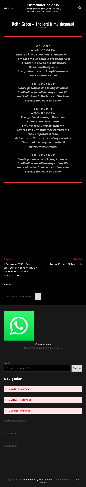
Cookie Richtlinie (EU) (15, 420)
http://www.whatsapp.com (36, 347)
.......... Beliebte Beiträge (19, 410)
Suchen (8, 363)
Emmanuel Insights (43, 5)
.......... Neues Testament (19, 399)
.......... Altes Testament (19, 388)
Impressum (10, 433)
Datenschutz (10, 445)
